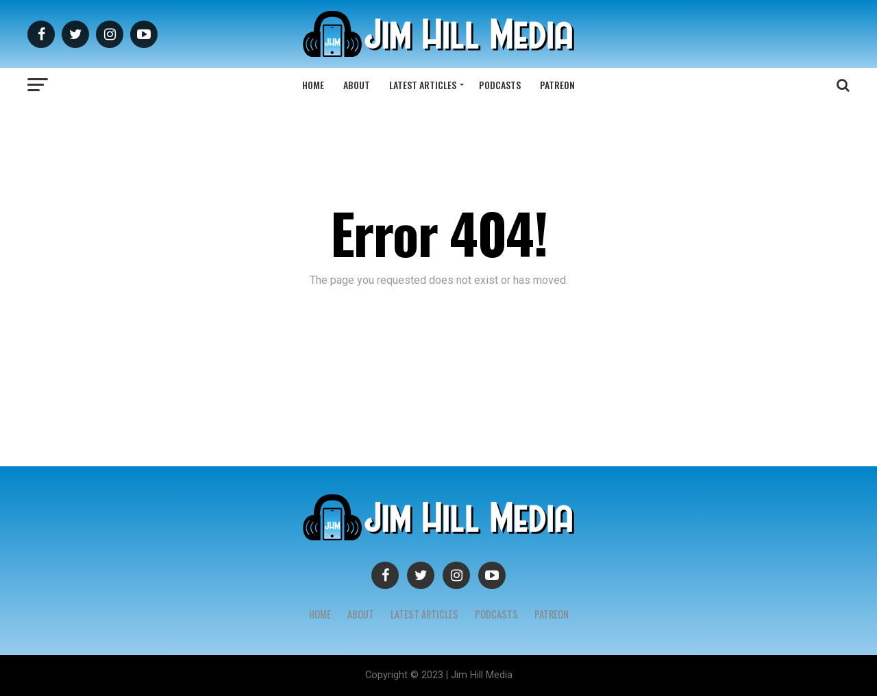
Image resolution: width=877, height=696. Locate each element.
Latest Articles (422, 84)
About (356, 84)
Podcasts (500, 84)
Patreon (557, 84)
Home (313, 84)
